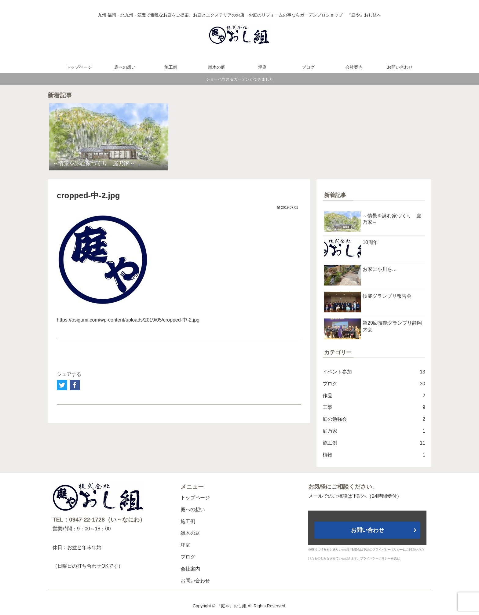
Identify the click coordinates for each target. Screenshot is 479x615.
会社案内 (190, 568)
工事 (374, 407)
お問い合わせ (195, 580)
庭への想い (193, 509)
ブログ (374, 384)
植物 (374, 455)
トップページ (195, 497)
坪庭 (185, 545)
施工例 (374, 443)
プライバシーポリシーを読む (380, 558)
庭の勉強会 (374, 419)
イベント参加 (374, 372)
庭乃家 (374, 431)
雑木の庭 (190, 533)
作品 (374, 395)
